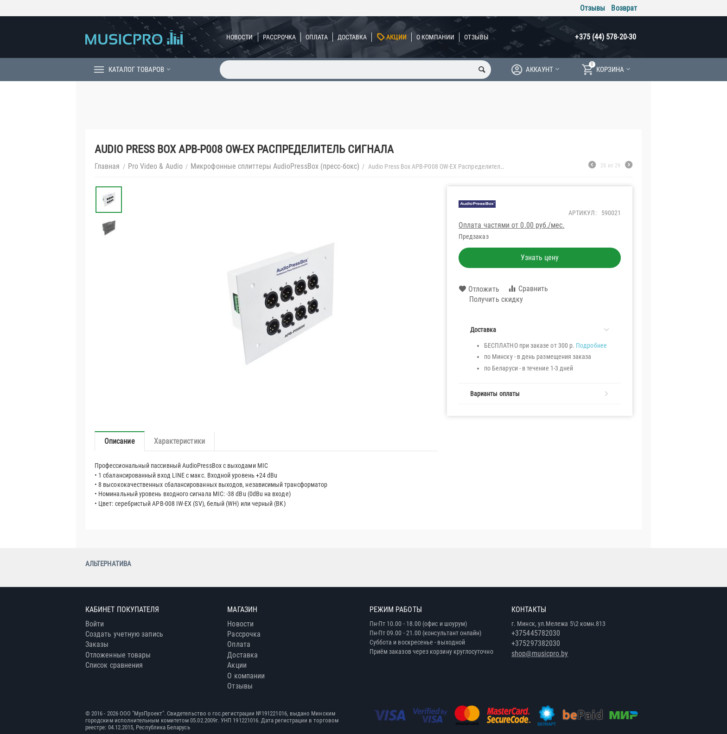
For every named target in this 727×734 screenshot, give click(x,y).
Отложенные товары (118, 655)
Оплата (316, 37)
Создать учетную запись (124, 634)
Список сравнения (114, 665)
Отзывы (592, 8)
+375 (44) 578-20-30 (605, 36)
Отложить (479, 289)
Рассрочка (279, 37)
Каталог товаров (136, 69)
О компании (435, 37)
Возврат (624, 8)
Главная (107, 166)
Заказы (96, 644)
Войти (94, 623)
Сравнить (528, 288)
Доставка (352, 37)
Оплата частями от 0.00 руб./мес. (512, 225)
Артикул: (582, 213)
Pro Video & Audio (155, 166)
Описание (119, 441)
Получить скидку (491, 299)
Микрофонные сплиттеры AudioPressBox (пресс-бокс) (275, 166)
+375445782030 (535, 633)
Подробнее (591, 345)
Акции (396, 37)
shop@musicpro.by (539, 653)
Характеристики (179, 441)
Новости (239, 37)
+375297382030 (535, 643)
